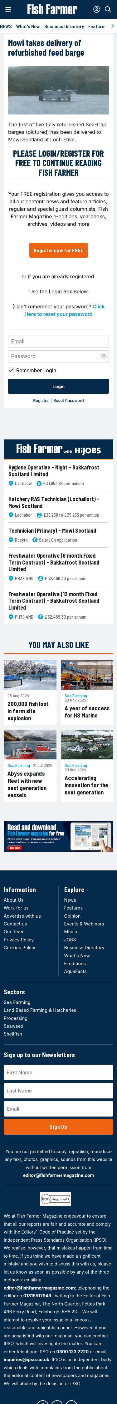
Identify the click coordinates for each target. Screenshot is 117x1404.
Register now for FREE (58, 250)
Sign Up (58, 1127)
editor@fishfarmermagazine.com (58, 1175)
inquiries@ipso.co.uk (26, 1359)
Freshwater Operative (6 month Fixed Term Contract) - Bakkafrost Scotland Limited (53, 562)
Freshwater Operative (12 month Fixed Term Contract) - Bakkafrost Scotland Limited (53, 601)
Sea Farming (76, 695)
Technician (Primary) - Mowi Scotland (52, 530)
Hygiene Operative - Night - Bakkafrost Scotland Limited (53, 471)
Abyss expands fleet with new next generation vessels (26, 784)
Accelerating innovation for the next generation (86, 785)
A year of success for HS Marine (87, 712)
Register (41, 400)
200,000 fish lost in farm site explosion (27, 711)
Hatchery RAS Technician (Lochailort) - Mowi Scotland (54, 502)
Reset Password (68, 400)
